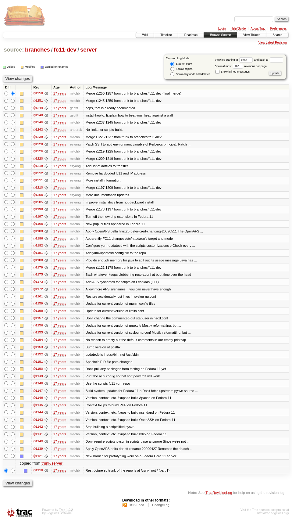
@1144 (38, 415)
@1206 (38, 195)
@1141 (38, 437)
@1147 (38, 393)
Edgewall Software (59, 517)
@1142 (38, 430)
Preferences (278, 28)
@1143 (38, 422)
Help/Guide (238, 28)
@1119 (38, 474)
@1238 (38, 137)
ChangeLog (160, 508)
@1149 (38, 378)
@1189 (38, 232)
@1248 (38, 115)
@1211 (38, 181)
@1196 (38, 225)
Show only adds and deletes (190, 74)
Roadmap (191, 35)
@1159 (38, 305)
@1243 (38, 130)
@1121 (38, 459)
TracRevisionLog (218, 496)
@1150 (38, 371)
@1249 (38, 108)
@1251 (38, 100)
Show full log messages (232, 71)
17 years (59, 93)
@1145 (38, 408)
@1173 (38, 283)
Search (277, 35)
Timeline (166, 35)
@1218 (38, 166)
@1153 (38, 349)
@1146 (38, 400)
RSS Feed (136, 508)
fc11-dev (65, 49)
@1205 (38, 203)
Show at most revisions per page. (241, 66)
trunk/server (51, 467)
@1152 (38, 356)
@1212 (38, 173)
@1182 (38, 247)
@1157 (38, 320)
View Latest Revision (272, 42)
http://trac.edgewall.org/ (273, 517)
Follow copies (181, 69)
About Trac (258, 28)
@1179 (38, 269)
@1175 (38, 276)
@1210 (38, 188)
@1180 (38, 261)
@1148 (38, 386)
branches (37, 49)
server (88, 49)
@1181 (38, 254)
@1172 (38, 291)
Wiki (145, 35)
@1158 (38, 313)
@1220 (38, 159)
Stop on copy (181, 64)
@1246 (38, 122)
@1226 (38, 151)
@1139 (38, 452)
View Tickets (251, 35)
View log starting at (234, 59)
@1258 (38, 93)
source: (14, 49)
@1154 (38, 342)
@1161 (38, 298)
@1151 (38, 364)
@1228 (38, 144)
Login (222, 28)
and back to (268, 59)
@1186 (38, 239)
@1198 (38, 210)
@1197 (38, 217)
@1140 (38, 444)
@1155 (38, 335)
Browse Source (220, 35)
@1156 (38, 327)
